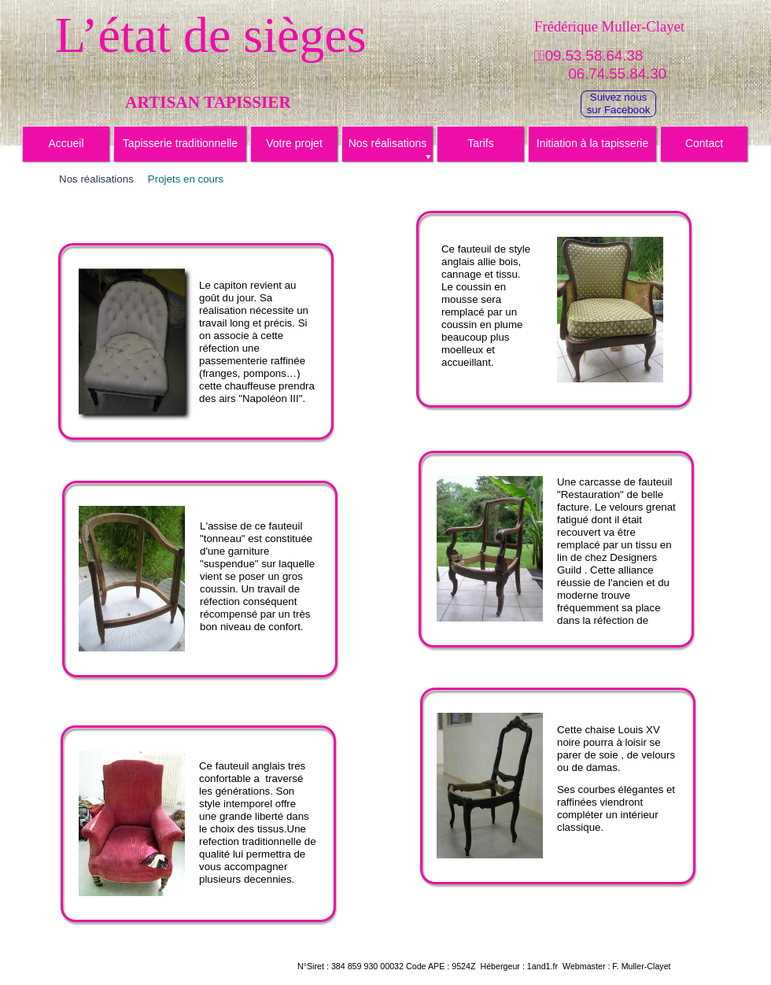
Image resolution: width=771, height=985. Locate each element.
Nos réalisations (96, 179)
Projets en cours (185, 179)
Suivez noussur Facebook (619, 103)
